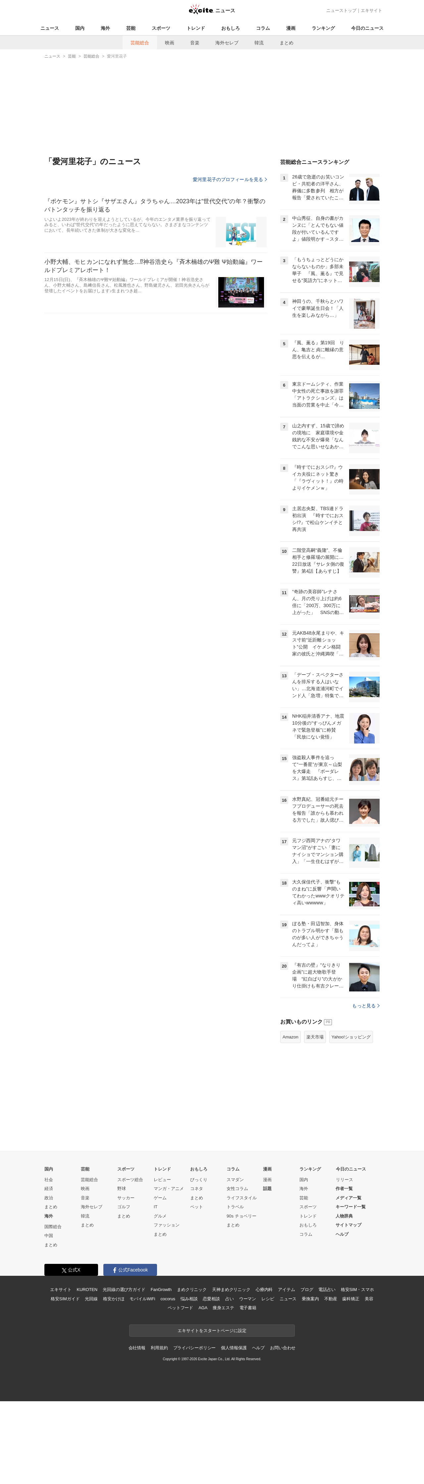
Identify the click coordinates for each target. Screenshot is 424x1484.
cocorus (167, 1298)
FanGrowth (161, 1289)
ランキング (323, 28)
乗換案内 (310, 1298)
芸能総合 (140, 42)
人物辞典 (344, 1216)
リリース (344, 1179)
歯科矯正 (350, 1298)
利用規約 (159, 1347)
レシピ (267, 1298)
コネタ (196, 1188)
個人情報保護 (233, 1347)
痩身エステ (223, 1307)
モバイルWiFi (142, 1298)
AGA (202, 1307)
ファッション (167, 1224)
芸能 (130, 28)
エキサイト (371, 10)
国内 (79, 28)
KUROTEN (87, 1289)
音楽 (194, 42)
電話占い (326, 1289)
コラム (263, 28)
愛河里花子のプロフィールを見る (230, 179)
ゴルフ (123, 1206)
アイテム (286, 1289)
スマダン (235, 1179)
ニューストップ (341, 10)
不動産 (330, 1298)
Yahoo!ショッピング (351, 1036)
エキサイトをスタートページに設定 (212, 1330)
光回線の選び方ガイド (124, 1289)
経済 (48, 1188)
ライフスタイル (242, 1197)
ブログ (306, 1289)
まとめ (286, 42)
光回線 (91, 1298)
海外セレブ (226, 42)
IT (156, 1206)
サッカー (125, 1197)
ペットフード (180, 1307)
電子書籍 (247, 1307)
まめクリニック (192, 1289)
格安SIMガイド (65, 1298)
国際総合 (53, 1226)
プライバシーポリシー (194, 1347)
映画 (169, 42)
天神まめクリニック (231, 1289)
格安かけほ (113, 1298)
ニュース (49, 28)
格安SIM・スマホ (357, 1289)
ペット (196, 1206)
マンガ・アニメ (169, 1188)
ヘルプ (342, 1234)
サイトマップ (348, 1224)
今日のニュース (367, 28)
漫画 (290, 28)
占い (229, 1298)
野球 (121, 1188)
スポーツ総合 (130, 1179)
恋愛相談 (211, 1298)
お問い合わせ (282, 1347)
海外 (105, 28)
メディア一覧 (348, 1197)
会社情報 (137, 1347)
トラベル (235, 1206)
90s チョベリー (241, 1216)
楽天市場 (315, 1036)
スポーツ (161, 28)
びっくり (198, 1179)
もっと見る (366, 1005)
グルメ (160, 1216)
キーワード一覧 (351, 1206)
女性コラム (237, 1188)
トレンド (195, 28)
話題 (267, 1188)
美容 (369, 1298)
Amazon (290, 1036)
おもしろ (230, 28)
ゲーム (160, 1197)
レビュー (162, 1179)
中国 (48, 1235)
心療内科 (264, 1289)
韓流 (259, 42)
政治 (48, 1197)
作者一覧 (344, 1188)
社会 (48, 1179)
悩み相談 (189, 1298)
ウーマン (247, 1298)
